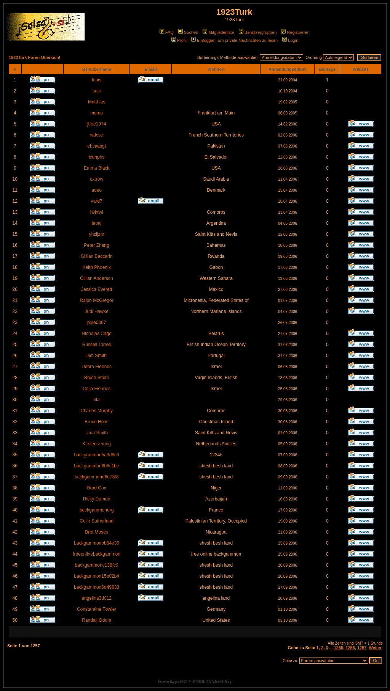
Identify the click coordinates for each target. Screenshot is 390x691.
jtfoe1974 (96, 124)
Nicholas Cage (97, 333)
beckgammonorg (96, 510)
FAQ (167, 32)
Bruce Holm (97, 421)
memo (96, 113)
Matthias (96, 102)
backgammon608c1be (96, 466)
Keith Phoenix (97, 267)
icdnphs (96, 157)
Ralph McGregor (96, 300)
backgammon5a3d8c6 (96, 454)
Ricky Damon (96, 499)
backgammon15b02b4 (96, 576)
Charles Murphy (96, 410)
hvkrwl (96, 212)
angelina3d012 (97, 598)
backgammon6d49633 (96, 587)
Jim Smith (96, 355)
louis (96, 80)
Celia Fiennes (96, 388)
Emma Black (96, 168)
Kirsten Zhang (96, 443)
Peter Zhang (96, 245)
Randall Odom (96, 620)
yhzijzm (96, 234)
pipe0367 (96, 322)
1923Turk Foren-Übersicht (35, 57)
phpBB (179, 682)
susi (97, 91)
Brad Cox (96, 488)
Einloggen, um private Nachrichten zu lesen (234, 40)
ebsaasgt (96, 146)
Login (290, 40)
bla (97, 399)
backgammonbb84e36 (96, 543)
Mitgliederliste (218, 32)
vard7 (96, 201)
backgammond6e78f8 (96, 477)
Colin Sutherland (96, 521)
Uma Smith (96, 432)
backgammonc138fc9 (96, 565)
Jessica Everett (96, 289)
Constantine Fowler (96, 609)
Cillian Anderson (96, 278)
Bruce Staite (96, 377)
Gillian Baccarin (96, 256)
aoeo (96, 190)
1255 (338, 647)
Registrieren (295, 32)
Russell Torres (96, 344)
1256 (350, 647)
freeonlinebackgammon (96, 554)
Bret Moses (96, 532)
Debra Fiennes (97, 366)
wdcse (96, 135)
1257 (361, 647)
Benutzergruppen (258, 32)
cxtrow (96, 179)
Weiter (375, 647)
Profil (179, 40)
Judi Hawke (97, 311)
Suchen (188, 32)
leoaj (96, 223)
